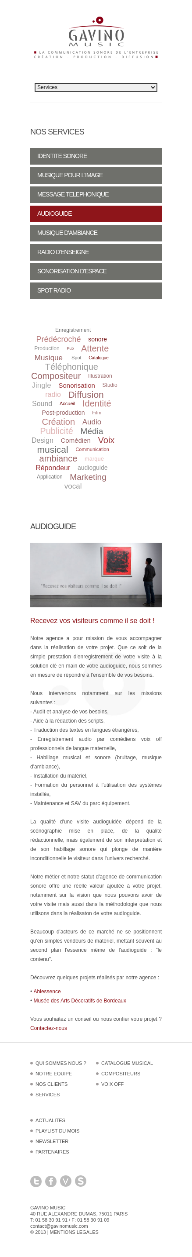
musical (52, 449)
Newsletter (52, 1141)
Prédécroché (58, 339)
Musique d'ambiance (67, 232)
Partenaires (52, 1151)
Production (46, 348)
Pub (70, 348)
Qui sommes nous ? (61, 1063)
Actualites (50, 1120)
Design (42, 440)
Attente (95, 348)
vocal (73, 486)
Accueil (67, 403)
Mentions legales (74, 1232)
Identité (96, 403)
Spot (76, 357)
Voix (106, 440)
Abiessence (47, 991)
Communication (92, 449)
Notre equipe (54, 1073)
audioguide (93, 467)
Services (48, 1094)
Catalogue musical (127, 1063)
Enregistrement (73, 330)
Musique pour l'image (70, 175)
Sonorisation (77, 385)
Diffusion (85, 394)
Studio (110, 385)
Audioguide (54, 213)
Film (96, 412)
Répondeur (53, 468)
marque (94, 458)
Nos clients (52, 1084)
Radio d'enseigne (63, 251)
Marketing (88, 477)
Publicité (56, 431)
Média (92, 431)
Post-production (63, 412)
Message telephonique (73, 194)
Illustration (100, 376)
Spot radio (54, 290)
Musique (49, 358)
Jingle (41, 385)
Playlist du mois (57, 1130)
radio (53, 394)
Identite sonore (62, 155)
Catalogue (99, 357)
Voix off (112, 1084)
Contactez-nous (48, 1028)
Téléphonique (71, 367)
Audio (91, 422)
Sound (42, 403)
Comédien (75, 440)
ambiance (58, 458)
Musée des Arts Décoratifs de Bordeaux (80, 1001)
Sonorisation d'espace (72, 271)
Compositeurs (120, 1073)
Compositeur (56, 376)
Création (58, 422)
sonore (97, 339)
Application (50, 477)
